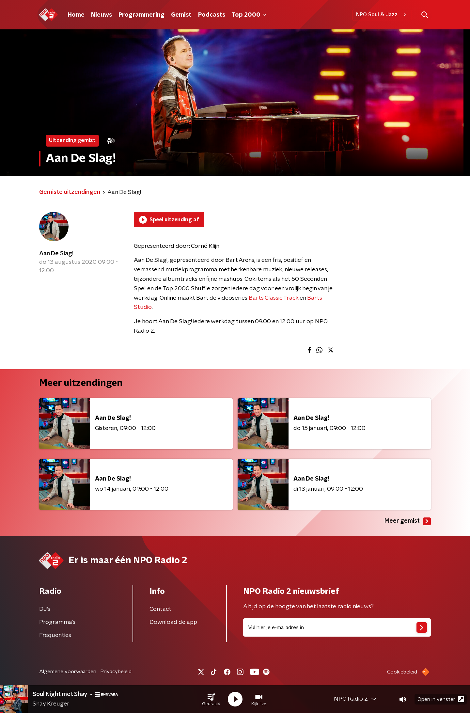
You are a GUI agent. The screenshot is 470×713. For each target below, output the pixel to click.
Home (76, 15)
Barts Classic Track (273, 298)
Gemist (181, 15)
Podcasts (211, 15)
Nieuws (101, 15)
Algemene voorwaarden (67, 671)
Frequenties (55, 635)
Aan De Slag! (56, 254)
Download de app (173, 622)
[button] (211, 699)
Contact (160, 609)
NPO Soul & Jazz (382, 14)
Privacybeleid (116, 671)
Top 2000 (249, 15)
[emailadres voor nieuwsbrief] (337, 627)
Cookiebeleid (402, 671)
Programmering (141, 15)
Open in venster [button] (440, 699)
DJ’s (44, 609)
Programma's (57, 622)
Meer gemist (407, 521)
